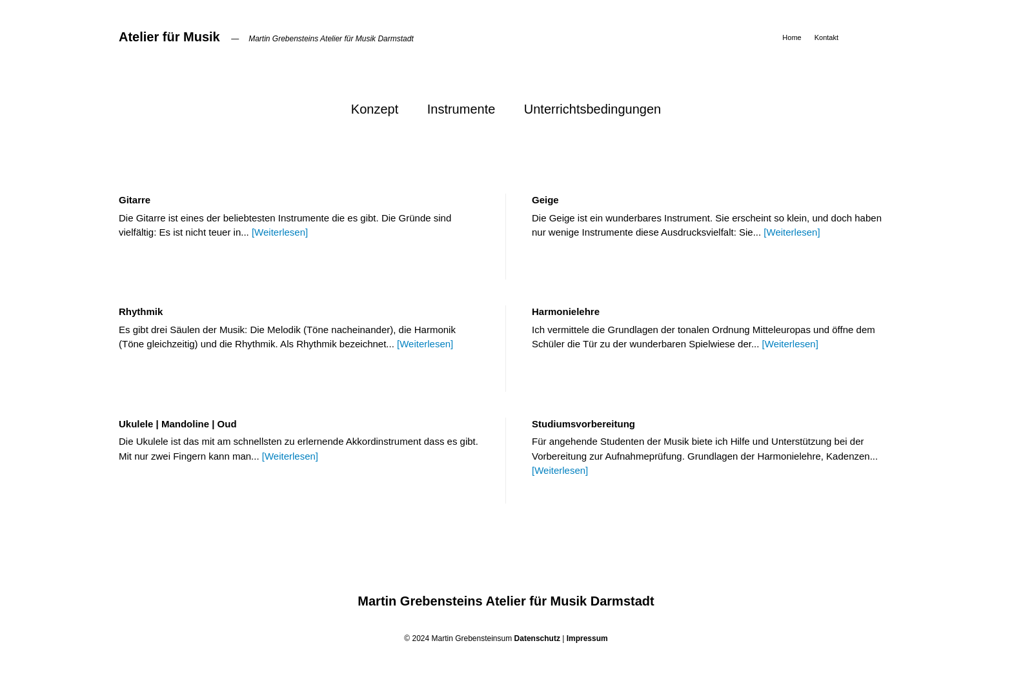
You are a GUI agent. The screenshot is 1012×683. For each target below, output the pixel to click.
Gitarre (134, 199)
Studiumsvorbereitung (583, 423)
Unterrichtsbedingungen (592, 109)
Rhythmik (141, 311)
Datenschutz (537, 638)
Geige (545, 199)
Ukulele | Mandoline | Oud (178, 423)
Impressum (587, 638)
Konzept (374, 109)
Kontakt (826, 37)
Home (791, 37)
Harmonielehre (566, 311)
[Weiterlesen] (280, 232)
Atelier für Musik (169, 37)
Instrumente (461, 109)
